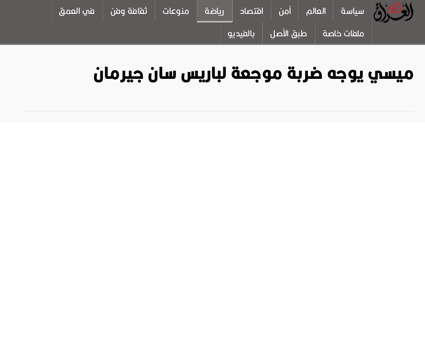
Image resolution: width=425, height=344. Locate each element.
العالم (316, 11)
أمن (285, 11)
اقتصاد (251, 11)
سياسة (353, 11)
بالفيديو (241, 33)
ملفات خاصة (344, 33)
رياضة (215, 11)
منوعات (176, 11)
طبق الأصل (288, 33)
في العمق (77, 11)
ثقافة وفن (129, 11)
